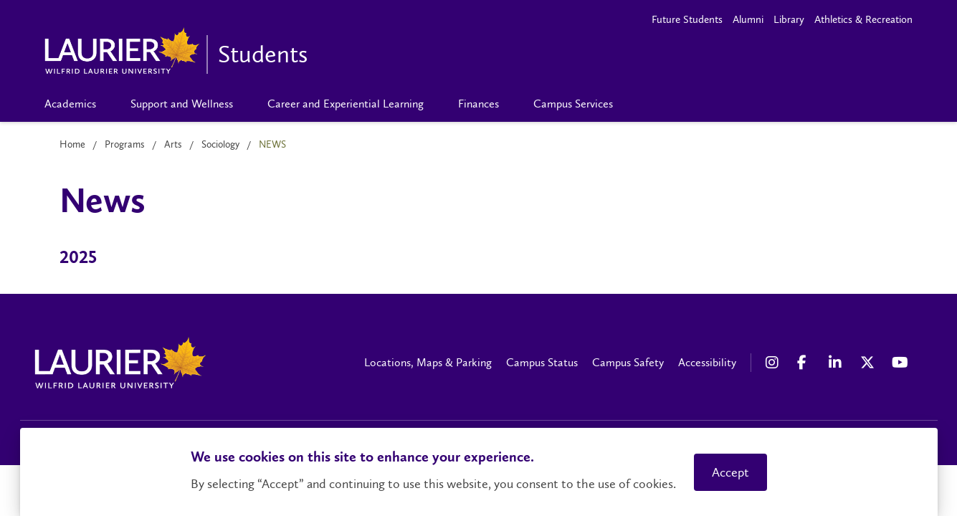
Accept (730, 472)
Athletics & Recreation (863, 19)
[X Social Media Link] (868, 362)
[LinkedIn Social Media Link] (837, 362)
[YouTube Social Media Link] (900, 362)
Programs (125, 144)
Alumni (748, 19)
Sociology (220, 144)
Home (72, 144)
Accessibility (707, 362)
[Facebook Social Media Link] (805, 362)
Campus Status (542, 362)
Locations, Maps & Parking (428, 362)
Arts (173, 144)
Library (788, 19)
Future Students (687, 19)
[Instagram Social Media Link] (774, 362)
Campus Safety (628, 362)
